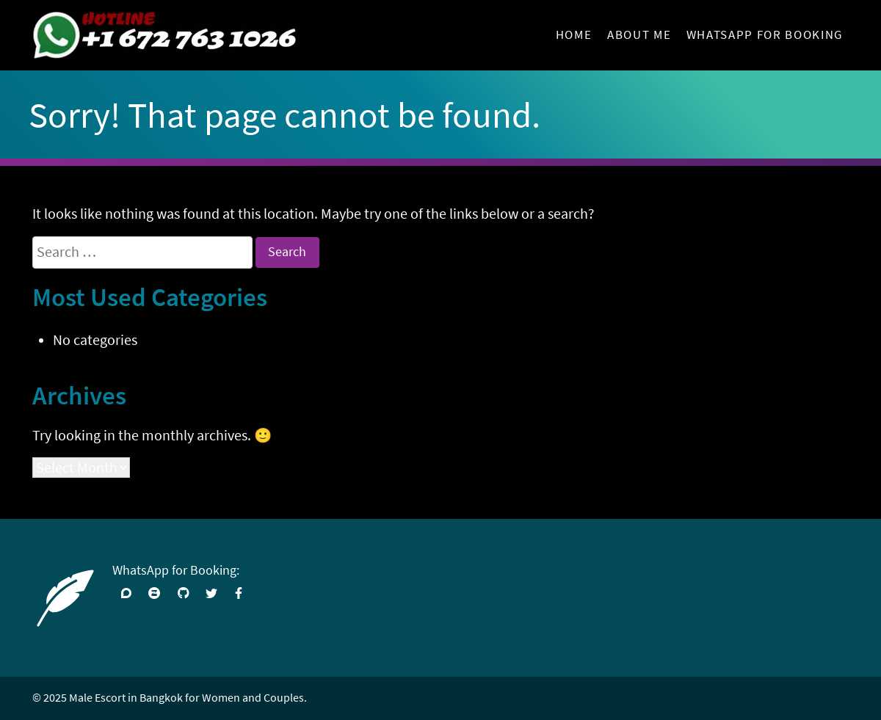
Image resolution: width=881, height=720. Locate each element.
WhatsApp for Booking (764, 35)
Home (574, 35)
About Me (639, 35)
